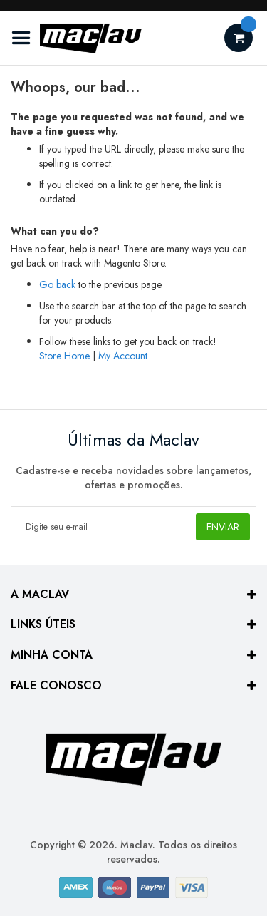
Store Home (64, 356)
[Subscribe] (223, 526)
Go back (57, 284)
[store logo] (76, 38)
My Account (122, 356)
